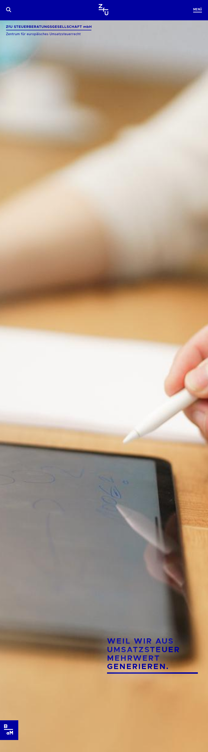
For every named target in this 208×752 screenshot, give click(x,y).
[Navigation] (196, 10)
